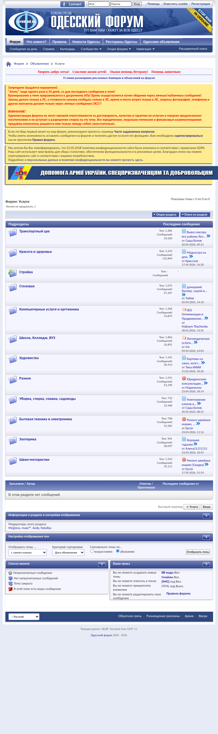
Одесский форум (101, 635)
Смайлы (167, 577)
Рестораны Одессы (121, 42)
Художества (29, 358)
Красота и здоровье (35, 251)
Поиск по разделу (196, 214)
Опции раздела (166, 214)
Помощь (154, 3)
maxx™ (26, 528)
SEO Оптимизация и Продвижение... (193, 314)
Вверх (206, 507)
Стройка (26, 272)
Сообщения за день (23, 49)
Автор (31, 484)
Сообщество (89, 49)
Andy (36, 528)
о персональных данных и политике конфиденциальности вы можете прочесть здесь (83, 160)
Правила (60, 42)
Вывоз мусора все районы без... (194, 234)
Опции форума (117, 49)
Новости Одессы (86, 42)
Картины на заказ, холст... (192, 361)
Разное (25, 378)
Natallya (46, 528)
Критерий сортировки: (67, 547)
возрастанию (101, 551)
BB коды (168, 572)
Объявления (39, 63)
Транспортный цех (34, 231)
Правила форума (178, 593)
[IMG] (166, 581)
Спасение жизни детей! (89, 72)
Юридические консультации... (194, 381)
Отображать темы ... (22, 547)
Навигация (143, 49)
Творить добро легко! (53, 72)
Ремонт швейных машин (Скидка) (196, 463)
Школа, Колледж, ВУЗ (37, 337)
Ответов (145, 484)
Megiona (14, 528)
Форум (15, 42)
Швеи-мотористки (34, 459)
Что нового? (36, 42)
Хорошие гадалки (190, 442)
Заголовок (16, 484)
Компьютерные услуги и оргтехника (49, 309)
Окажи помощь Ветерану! (129, 72)
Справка (48, 49)
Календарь (67, 49)
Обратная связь (130, 616)
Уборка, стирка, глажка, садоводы (47, 398)
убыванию (125, 551)
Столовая (27, 286)
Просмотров (146, 487)
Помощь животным (165, 72)
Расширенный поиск (193, 48)
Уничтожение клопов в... (193, 402)
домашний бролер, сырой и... (194, 289)
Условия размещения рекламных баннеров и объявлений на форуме (109, 77)
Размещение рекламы (163, 616)
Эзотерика (27, 439)
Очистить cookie (175, 3)
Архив (189, 616)
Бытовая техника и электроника (45, 419)
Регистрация (200, 3)
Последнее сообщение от (181, 484)
